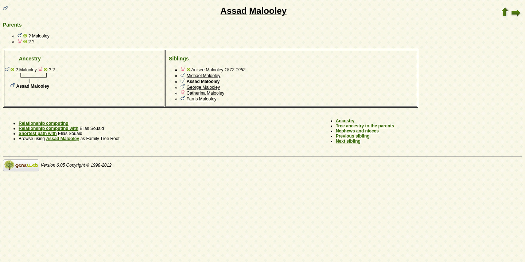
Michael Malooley (204, 75)
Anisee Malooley (207, 69)
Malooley (268, 11)
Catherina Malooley (205, 93)
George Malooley (203, 87)
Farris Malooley (202, 99)
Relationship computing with (48, 128)
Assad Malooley (62, 138)
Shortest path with (38, 133)
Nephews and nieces (357, 131)
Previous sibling (353, 136)
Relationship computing (44, 123)
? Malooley (39, 36)
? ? (31, 41)
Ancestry (345, 120)
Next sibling (348, 141)
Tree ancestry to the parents (365, 125)
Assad (234, 11)
